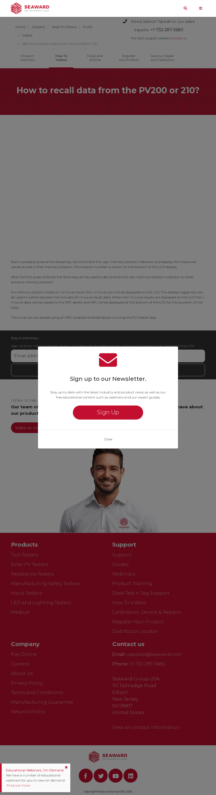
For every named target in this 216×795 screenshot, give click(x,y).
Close (108, 439)
